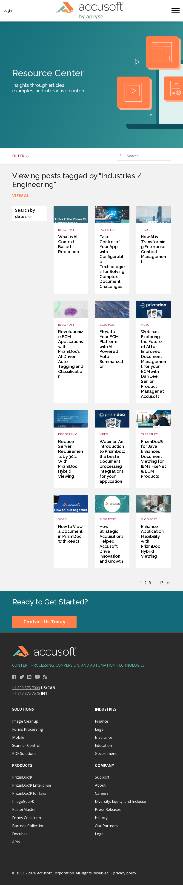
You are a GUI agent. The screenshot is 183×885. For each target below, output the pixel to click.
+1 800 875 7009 (26, 687)
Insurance (103, 737)
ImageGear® (23, 801)
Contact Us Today (44, 621)
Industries (105, 709)
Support (102, 777)
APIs (16, 841)
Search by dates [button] (25, 213)
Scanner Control (26, 745)
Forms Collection (26, 817)
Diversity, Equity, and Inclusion (121, 801)
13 (161, 583)
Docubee (20, 833)
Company (104, 765)
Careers (102, 793)
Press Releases (108, 809)
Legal (99, 729)
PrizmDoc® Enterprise (31, 785)
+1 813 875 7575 (26, 693)
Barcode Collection (28, 825)
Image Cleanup (25, 721)
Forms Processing (27, 729)
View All (22, 195)
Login (7, 10)
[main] (91, 306)
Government (106, 753)
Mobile (18, 737)
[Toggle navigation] (176, 10)
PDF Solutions (24, 753)
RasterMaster (24, 809)
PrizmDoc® (22, 777)
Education (103, 745)
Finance (101, 721)
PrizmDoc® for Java (29, 793)
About (100, 785)
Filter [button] (20, 155)
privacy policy (124, 873)
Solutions (23, 709)
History (101, 817)
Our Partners (106, 825)
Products (22, 765)
